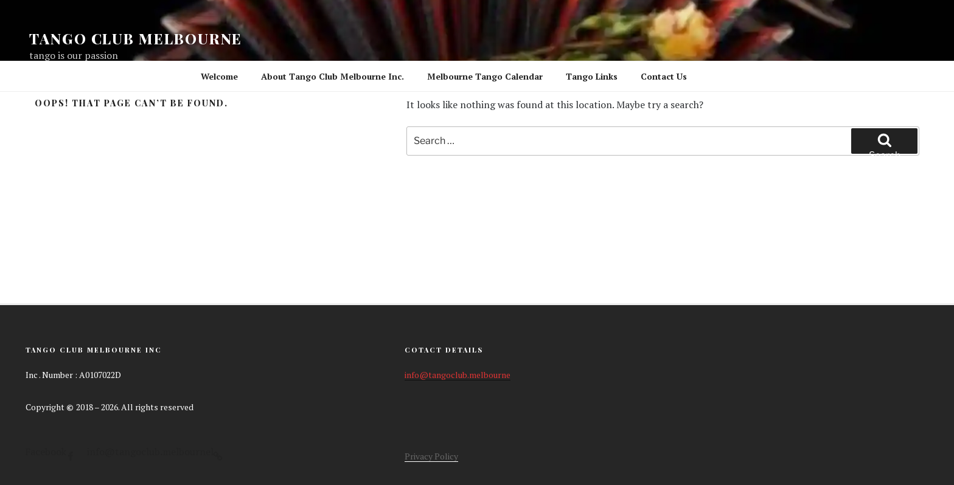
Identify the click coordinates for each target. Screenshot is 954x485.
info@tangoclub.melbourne (457, 374)
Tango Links (592, 76)
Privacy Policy (431, 456)
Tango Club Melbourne (135, 38)
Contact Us (664, 76)
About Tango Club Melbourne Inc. (332, 76)
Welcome (219, 76)
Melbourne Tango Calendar (485, 76)
